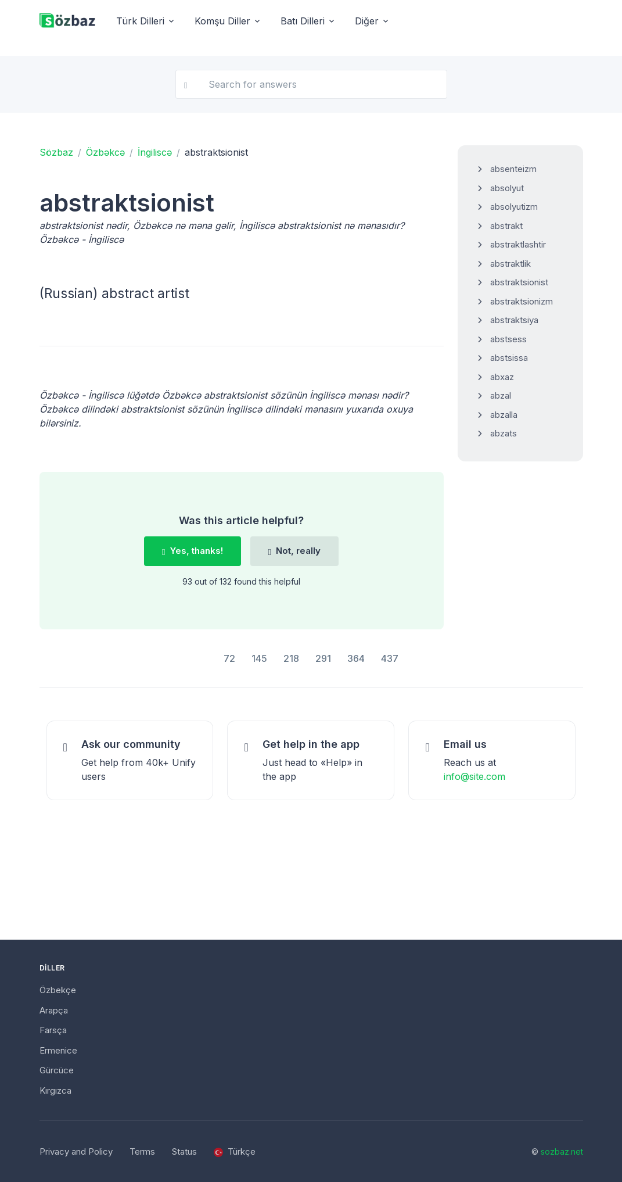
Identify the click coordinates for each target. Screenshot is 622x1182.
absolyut (507, 188)
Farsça (53, 1030)
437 (389, 658)
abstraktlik (510, 263)
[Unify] (67, 21)
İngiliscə (155, 152)
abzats (503, 433)
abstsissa (509, 357)
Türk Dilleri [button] (140, 21)
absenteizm (513, 168)
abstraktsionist (519, 282)
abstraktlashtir (518, 244)
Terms (142, 1151)
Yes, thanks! (192, 550)
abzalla (503, 414)
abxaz (502, 376)
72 (229, 658)
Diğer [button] (367, 21)
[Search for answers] (311, 84)
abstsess (508, 339)
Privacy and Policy (76, 1151)
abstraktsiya (514, 319)
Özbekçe (57, 989)
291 (323, 658)
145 (259, 658)
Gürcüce (56, 1070)
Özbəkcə (105, 152)
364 (356, 658)
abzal (500, 395)
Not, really (294, 550)
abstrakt (506, 225)
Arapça (53, 1010)
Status (184, 1151)
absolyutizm (514, 206)
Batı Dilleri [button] (303, 21)
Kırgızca (55, 1090)
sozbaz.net (562, 1151)
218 (291, 658)
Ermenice (58, 1050)
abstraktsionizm (521, 301)
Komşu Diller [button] (222, 21)
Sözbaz (56, 152)
